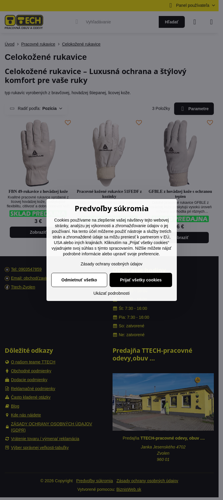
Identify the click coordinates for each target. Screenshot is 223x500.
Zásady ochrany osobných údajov (111, 264)
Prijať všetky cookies (141, 280)
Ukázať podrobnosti (112, 293)
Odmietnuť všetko (79, 280)
